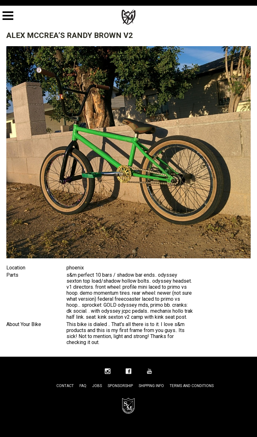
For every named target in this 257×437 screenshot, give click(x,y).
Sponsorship (120, 386)
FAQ (82, 386)
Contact (65, 386)
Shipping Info (151, 386)
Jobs (97, 386)
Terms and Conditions (192, 386)
